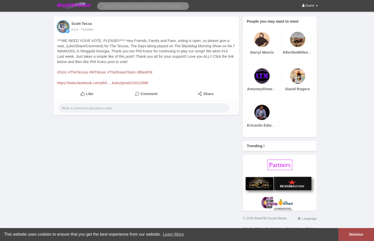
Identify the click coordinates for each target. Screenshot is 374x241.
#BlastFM (144, 72)
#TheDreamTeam (121, 72)
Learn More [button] (173, 234)
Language (307, 218)
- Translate (86, 29)
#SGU (62, 72)
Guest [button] (310, 5)
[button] (143, 6)
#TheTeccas (78, 72)
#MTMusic (97, 72)
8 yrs (75, 29)
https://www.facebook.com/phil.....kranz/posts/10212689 (102, 83)
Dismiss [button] (356, 234)
